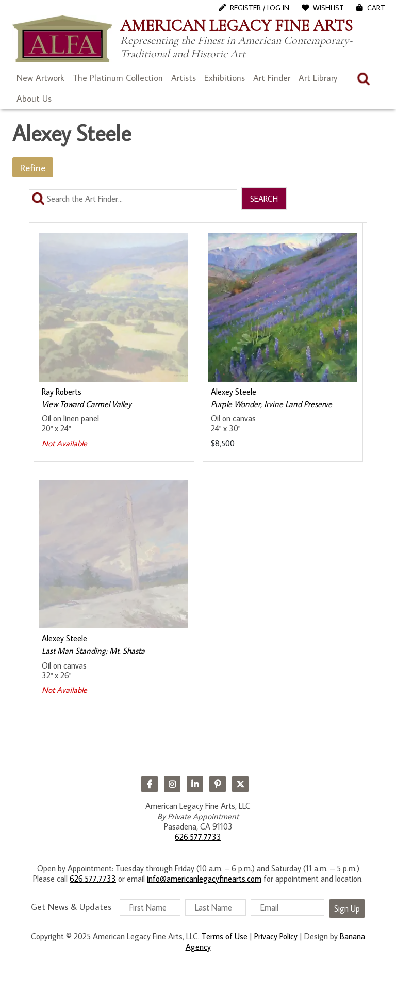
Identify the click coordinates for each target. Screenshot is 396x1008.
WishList (328, 7)
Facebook (149, 784)
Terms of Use (225, 936)
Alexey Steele (233, 391)
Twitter (240, 784)
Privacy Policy (276, 936)
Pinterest (217, 784)
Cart (376, 7)
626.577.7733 (198, 837)
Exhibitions (224, 78)
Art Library (318, 78)
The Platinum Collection (118, 78)
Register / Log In (259, 7)
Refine (32, 167)
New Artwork (40, 78)
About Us (34, 98)
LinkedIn (195, 784)
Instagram (172, 784)
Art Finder (271, 78)
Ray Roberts (61, 391)
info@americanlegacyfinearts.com (204, 878)
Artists (183, 78)
